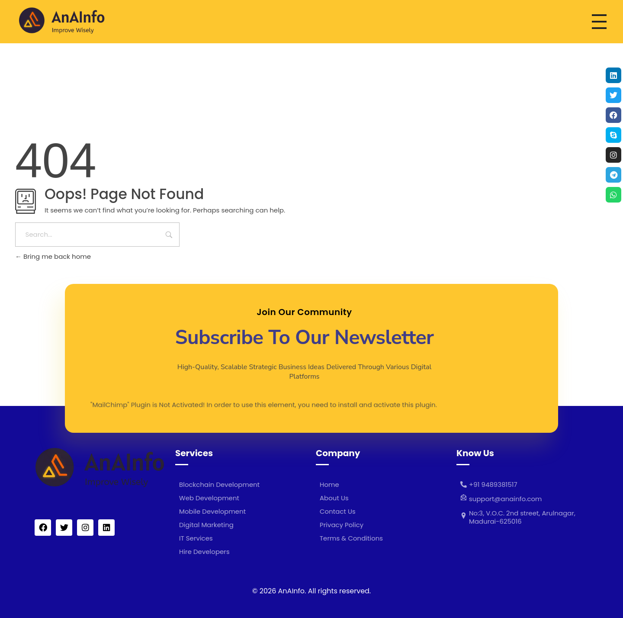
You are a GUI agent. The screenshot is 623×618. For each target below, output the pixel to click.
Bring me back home (53, 256)
